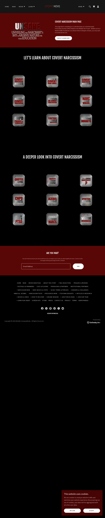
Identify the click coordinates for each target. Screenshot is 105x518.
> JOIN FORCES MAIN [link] (67, 309)
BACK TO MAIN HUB (63, 38)
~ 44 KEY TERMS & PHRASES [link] (59, 302)
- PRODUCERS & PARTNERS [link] (59, 298)
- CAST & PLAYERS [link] (42, 298)
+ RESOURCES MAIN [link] (50, 305)
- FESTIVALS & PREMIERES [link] (25, 298)
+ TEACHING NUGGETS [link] (66, 305)
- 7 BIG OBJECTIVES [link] (64, 295)
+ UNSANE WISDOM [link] (52, 309)
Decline (72, 510)
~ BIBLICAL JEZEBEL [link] (19, 305)
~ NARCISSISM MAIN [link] (23, 302)
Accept (91, 510)
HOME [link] (7, 7)
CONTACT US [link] (59, 312)
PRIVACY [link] (68, 312)
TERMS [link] (74, 312)
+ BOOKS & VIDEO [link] (23, 309)
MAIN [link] (14, 7)
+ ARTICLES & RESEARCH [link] (83, 305)
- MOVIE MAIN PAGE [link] (34, 295)
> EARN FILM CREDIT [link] (23, 312)
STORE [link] (44, 312)
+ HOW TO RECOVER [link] (37, 309)
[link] (52, 6)
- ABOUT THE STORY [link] (49, 295)
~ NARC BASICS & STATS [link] (40, 302)
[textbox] (45, 278)
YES (78, 278)
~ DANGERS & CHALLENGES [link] (79, 302)
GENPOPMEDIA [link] (83, 312)
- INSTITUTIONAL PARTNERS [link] (79, 298)
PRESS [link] (51, 312)
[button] (22, 6)
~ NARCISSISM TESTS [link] (35, 305)
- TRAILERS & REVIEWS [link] (80, 295)
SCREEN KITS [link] (36, 312)
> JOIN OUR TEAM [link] (82, 309)
